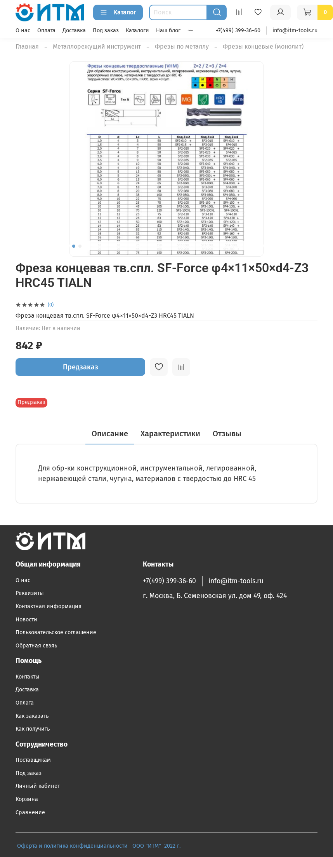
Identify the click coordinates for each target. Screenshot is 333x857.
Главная (27, 46)
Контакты (28, 676)
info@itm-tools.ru (294, 30)
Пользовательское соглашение (56, 632)
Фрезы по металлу (182, 46)
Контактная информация (49, 606)
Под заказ (106, 30)
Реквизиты (30, 593)
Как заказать (32, 716)
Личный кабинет (38, 786)
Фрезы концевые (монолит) (263, 46)
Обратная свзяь (36, 645)
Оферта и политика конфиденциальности (72, 846)
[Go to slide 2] (80, 246)
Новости (26, 619)
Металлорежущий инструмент (97, 46)
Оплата (46, 30)
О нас (23, 30)
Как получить (33, 729)
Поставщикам (33, 760)
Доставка (74, 30)
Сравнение (30, 812)
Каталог (118, 12)
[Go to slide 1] (73, 246)
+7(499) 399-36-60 (238, 30)
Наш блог (168, 30)
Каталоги (137, 30)
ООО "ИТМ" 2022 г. (157, 846)
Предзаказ (80, 367)
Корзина (27, 799)
